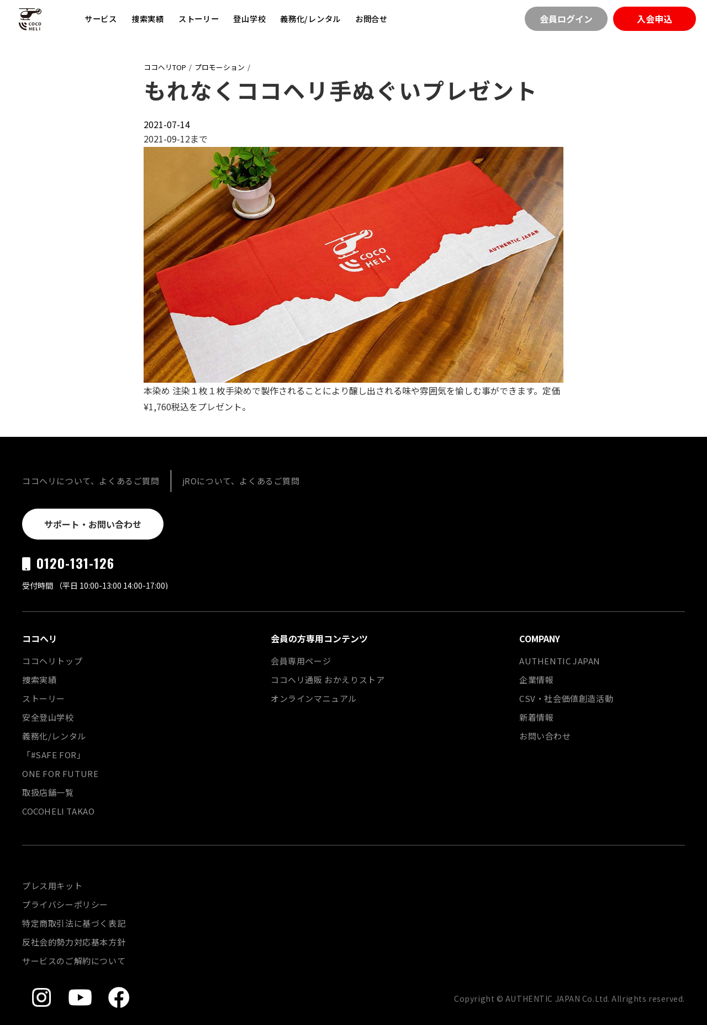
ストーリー (198, 18)
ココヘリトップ (52, 661)
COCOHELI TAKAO (58, 811)
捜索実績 (147, 18)
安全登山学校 (48, 717)
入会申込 (654, 18)
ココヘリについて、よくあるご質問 (91, 481)
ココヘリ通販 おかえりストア (327, 679)
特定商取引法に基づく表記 (73, 923)
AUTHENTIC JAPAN (559, 661)
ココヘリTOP (165, 67)
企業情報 (536, 679)
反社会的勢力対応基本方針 (73, 942)
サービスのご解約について (73, 960)
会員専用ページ (301, 661)
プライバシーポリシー (65, 904)
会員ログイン (566, 18)
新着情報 (536, 717)
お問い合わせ (545, 736)
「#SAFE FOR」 (54, 754)
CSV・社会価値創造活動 (566, 698)
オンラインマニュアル (314, 698)
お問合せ (371, 18)
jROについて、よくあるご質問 (241, 481)
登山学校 (249, 18)
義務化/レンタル (310, 18)
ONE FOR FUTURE (60, 773)
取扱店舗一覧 (48, 792)
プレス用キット (52, 885)
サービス (101, 18)
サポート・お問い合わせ (92, 524)
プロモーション (219, 67)
